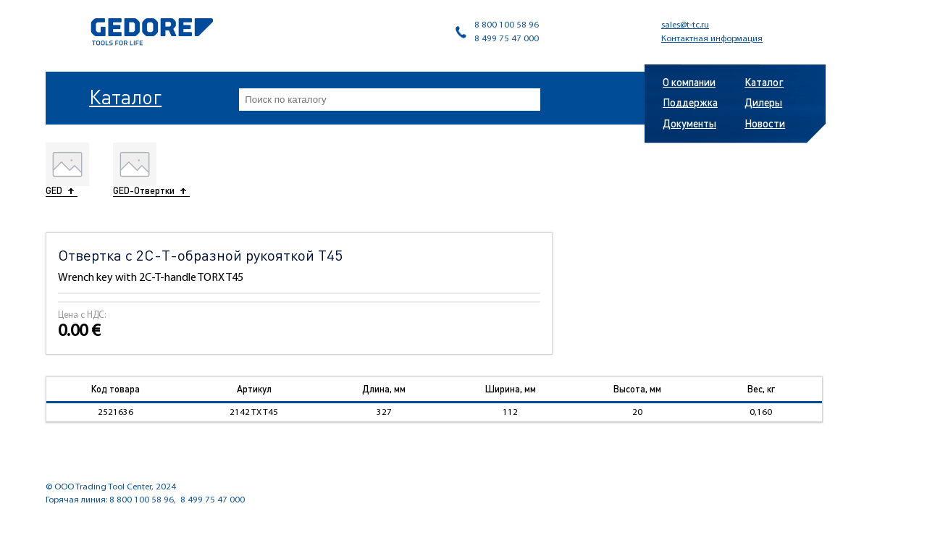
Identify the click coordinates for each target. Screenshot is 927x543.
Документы (689, 123)
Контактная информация (712, 38)
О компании (689, 81)
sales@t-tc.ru (685, 25)
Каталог (125, 96)
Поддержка (690, 102)
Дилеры (763, 102)
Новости (764, 123)
